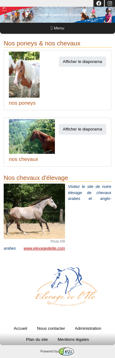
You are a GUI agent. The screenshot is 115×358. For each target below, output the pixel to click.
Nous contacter (51, 328)
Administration (88, 328)
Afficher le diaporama (82, 61)
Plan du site (37, 339)
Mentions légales (73, 339)
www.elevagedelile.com (44, 248)
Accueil (20, 328)
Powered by (57, 351)
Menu (57, 28)
